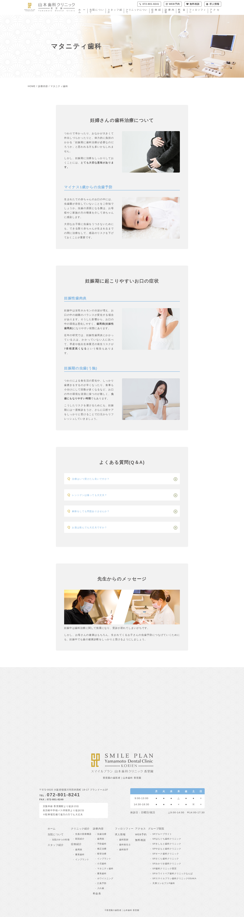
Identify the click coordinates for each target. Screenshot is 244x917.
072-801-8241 (63, 794)
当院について (96, 10)
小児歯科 (101, 863)
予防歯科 (101, 844)
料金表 (181, 10)
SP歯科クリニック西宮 (164, 868)
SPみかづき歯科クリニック (166, 863)
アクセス (214, 10)
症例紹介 (156, 10)
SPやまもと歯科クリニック (166, 848)
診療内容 (169, 10)
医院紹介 (79, 839)
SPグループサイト (162, 834)
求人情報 (120, 834)
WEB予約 (141, 834)
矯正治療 (101, 848)
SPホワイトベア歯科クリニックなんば (172, 873)
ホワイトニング (105, 878)
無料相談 (140, 840)
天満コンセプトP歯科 (163, 883)
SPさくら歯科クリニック (165, 858)
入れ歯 (100, 888)
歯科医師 (123, 839)
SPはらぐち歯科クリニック (166, 839)
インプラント (82, 859)
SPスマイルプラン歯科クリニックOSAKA (174, 878)
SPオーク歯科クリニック (165, 853)
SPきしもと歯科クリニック (166, 844)
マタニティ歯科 (105, 868)
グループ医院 (156, 828)
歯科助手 (123, 849)
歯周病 (78, 849)
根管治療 (101, 853)
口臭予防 (101, 883)
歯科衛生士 (125, 844)
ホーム (81, 10)
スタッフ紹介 (115, 10)
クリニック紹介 (80, 828)
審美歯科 (79, 854)
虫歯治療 (101, 834)
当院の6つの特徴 (61, 839)
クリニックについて (136, 10)
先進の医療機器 (83, 834)
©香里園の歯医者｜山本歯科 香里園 (122, 910)
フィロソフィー (197, 10)
